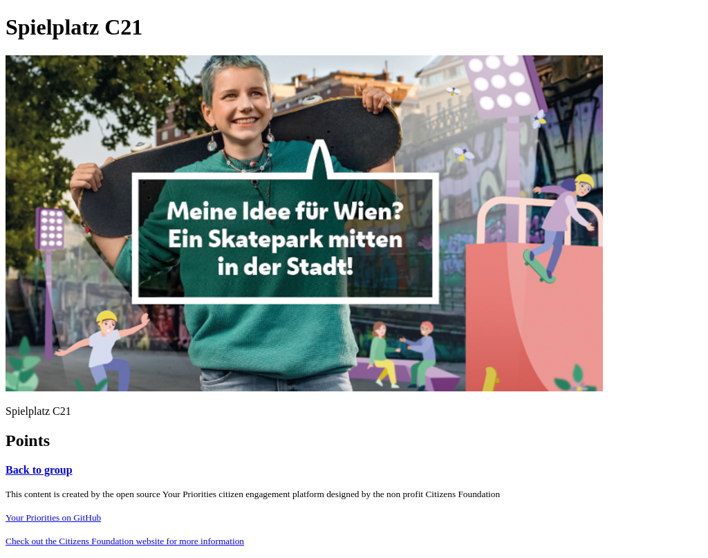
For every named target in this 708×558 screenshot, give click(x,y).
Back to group (39, 470)
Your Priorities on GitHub (53, 517)
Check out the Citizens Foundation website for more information (125, 541)
